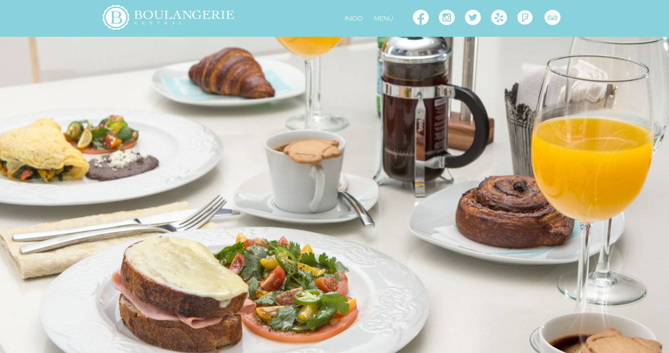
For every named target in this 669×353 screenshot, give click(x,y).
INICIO (354, 18)
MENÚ (383, 18)
